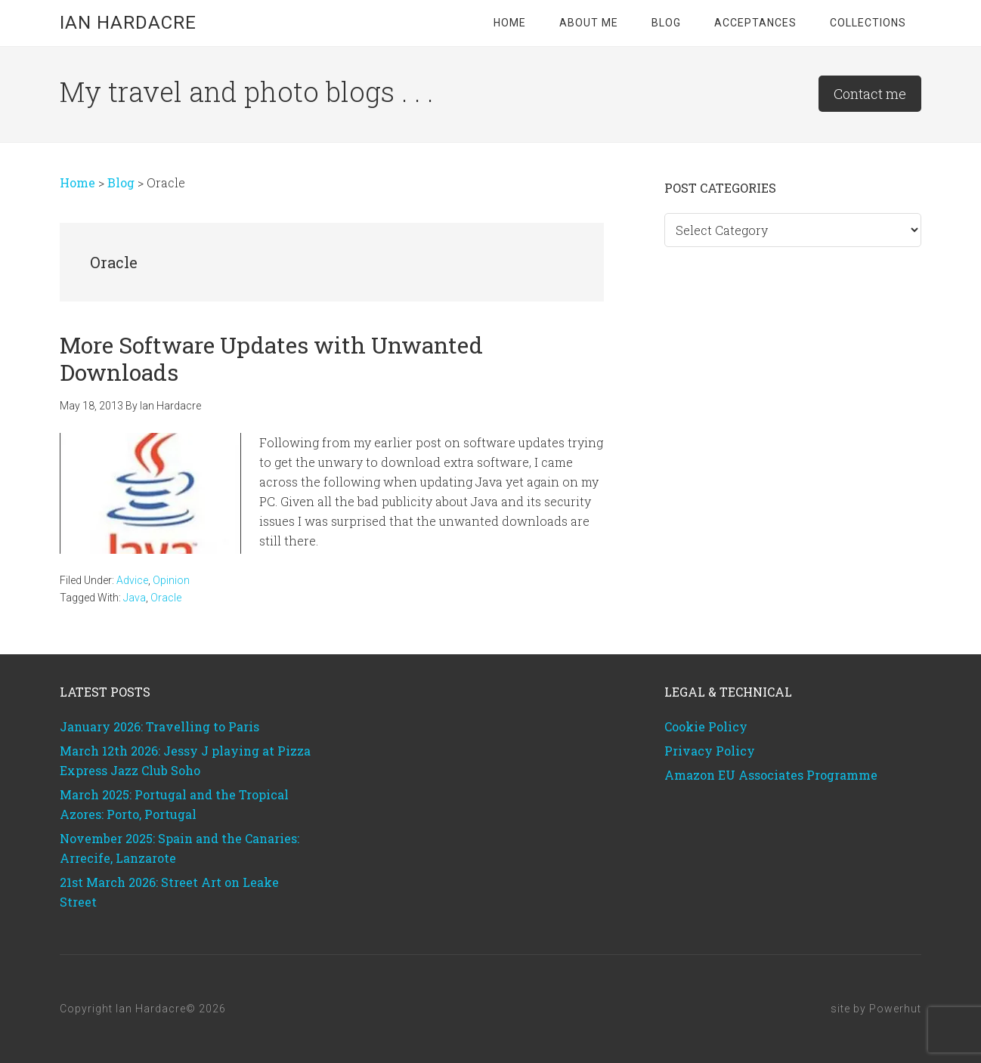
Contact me (870, 94)
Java (134, 598)
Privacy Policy (709, 751)
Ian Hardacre (128, 22)
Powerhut (895, 1009)
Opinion (171, 580)
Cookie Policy (705, 726)
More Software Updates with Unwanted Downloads (271, 358)
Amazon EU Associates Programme (770, 775)
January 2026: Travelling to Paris (159, 726)
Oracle (165, 598)
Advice (132, 580)
